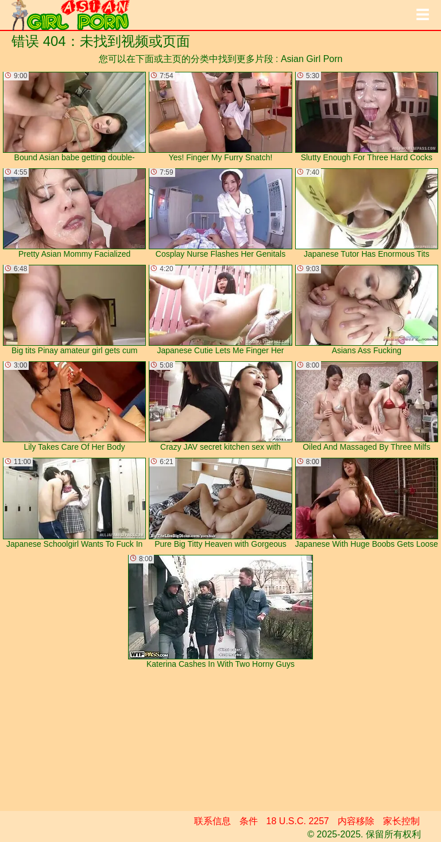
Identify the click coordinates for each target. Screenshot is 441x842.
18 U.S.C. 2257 (297, 821)
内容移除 (356, 821)
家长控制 (401, 821)
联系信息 (212, 821)
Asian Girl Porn (312, 59)
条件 (248, 821)
